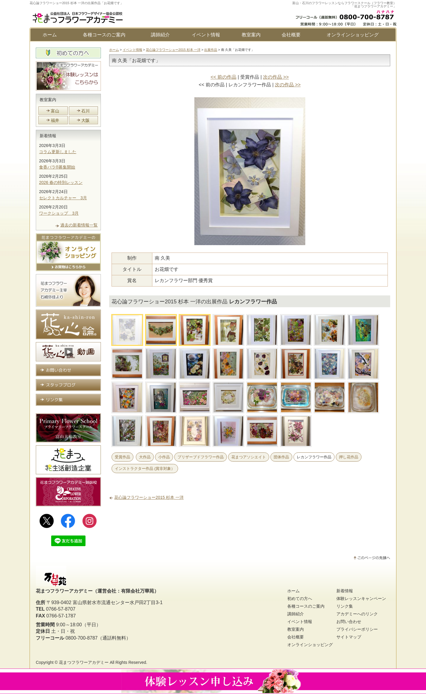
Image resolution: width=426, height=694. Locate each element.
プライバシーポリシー (357, 629)
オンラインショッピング (353, 34)
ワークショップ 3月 (59, 213)
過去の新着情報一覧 (79, 225)
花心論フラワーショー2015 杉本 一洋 (173, 49)
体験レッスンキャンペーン (361, 598)
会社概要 (291, 34)
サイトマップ (348, 637)
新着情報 (48, 135)
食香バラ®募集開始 (57, 167)
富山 (55, 111)
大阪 (85, 120)
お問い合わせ (348, 621)
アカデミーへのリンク (357, 614)
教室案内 (251, 34)
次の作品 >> (276, 77)
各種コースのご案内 (104, 34)
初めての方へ (299, 598)
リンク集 (344, 606)
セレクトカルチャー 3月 (63, 197)
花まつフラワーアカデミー (84, 662)
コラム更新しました (57, 151)
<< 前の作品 (223, 77)
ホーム (50, 34)
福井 (55, 120)
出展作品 (210, 49)
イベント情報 (206, 34)
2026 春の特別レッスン (61, 182)
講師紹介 (160, 34)
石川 (85, 111)
